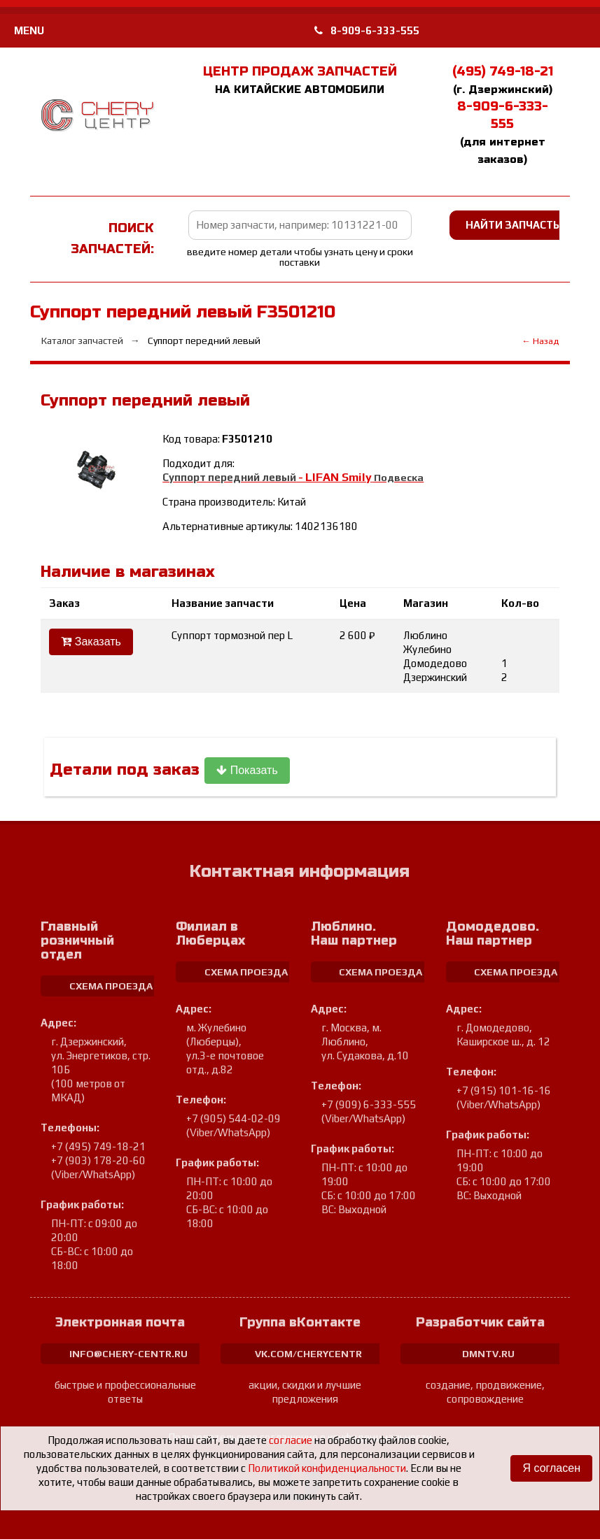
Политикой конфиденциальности (327, 1468)
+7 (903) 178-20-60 (98, 1160)
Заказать (91, 641)
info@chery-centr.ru (128, 1353)
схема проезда (111, 986)
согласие (290, 1440)
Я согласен (551, 1468)
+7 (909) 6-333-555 (368, 1104)
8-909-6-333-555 (366, 30)
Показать (246, 770)
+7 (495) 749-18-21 (98, 1146)
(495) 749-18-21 (502, 71)
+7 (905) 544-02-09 (233, 1118)
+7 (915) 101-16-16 (503, 1090)
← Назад (540, 341)
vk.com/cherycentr (308, 1353)
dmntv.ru (488, 1353)
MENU (29, 30)
